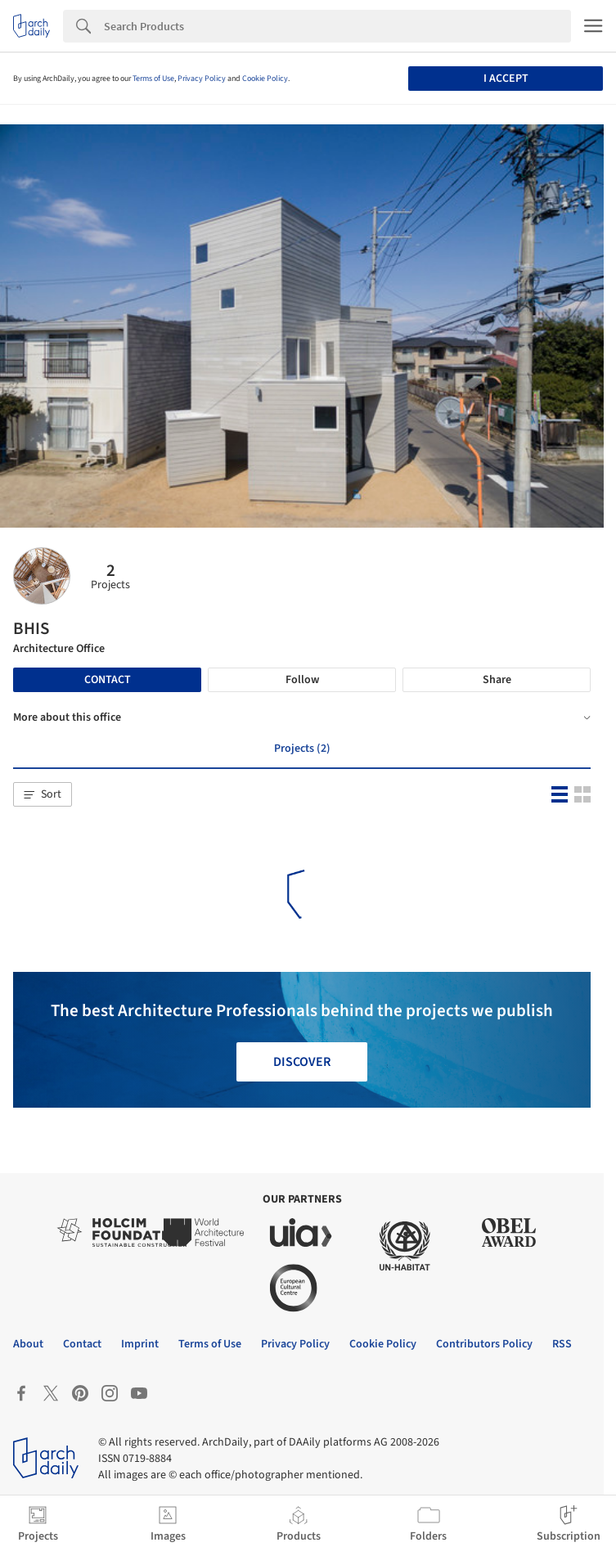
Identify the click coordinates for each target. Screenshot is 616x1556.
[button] (42, 794)
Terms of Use (153, 78)
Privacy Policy (202, 78)
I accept (505, 78)
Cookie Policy (265, 78)
